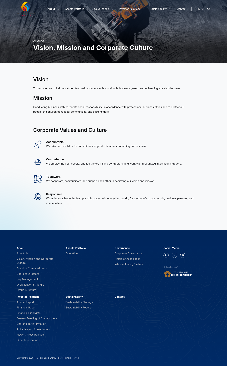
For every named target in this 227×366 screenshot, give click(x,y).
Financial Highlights (28, 313)
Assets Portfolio (74, 8)
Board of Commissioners (32, 268)
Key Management (27, 279)
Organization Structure (30, 284)
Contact (181, 8)
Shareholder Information (31, 323)
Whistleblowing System (129, 264)
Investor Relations (130, 8)
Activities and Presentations (34, 329)
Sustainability (159, 8)
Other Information (27, 340)
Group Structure (26, 290)
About (51, 8)
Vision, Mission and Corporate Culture (35, 261)
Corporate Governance (129, 253)
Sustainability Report (78, 307)
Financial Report (26, 307)
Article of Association (128, 258)
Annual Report (25, 302)
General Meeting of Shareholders (37, 318)
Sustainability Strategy (79, 302)
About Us (22, 253)
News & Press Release (30, 334)
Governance (101, 8)
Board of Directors (28, 273)
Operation (72, 253)
